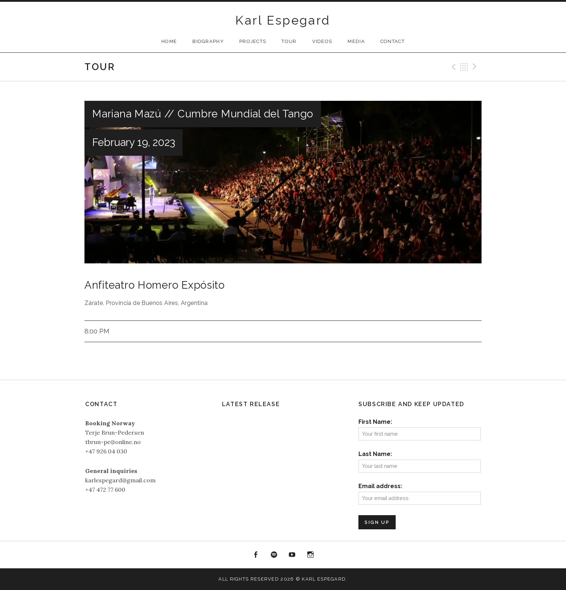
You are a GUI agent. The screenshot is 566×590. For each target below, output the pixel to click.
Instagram (310, 554)
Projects (252, 41)
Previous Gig (452, 67)
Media (356, 41)
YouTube (292, 554)
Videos (322, 41)
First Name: (375, 421)
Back (464, 67)
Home (169, 41)
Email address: (380, 486)
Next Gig (476, 67)
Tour (289, 41)
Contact (392, 41)
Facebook (255, 554)
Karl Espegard (282, 20)
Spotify (273, 554)
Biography (208, 41)
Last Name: (375, 454)
